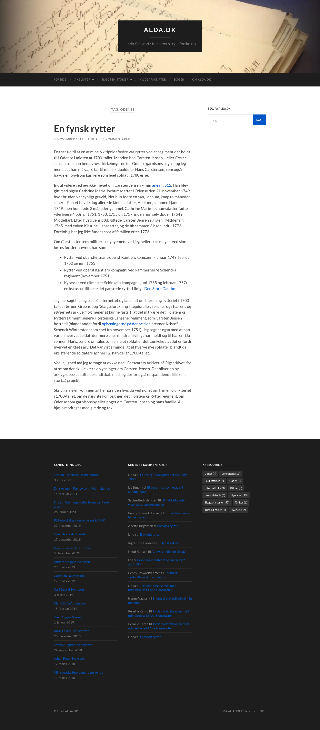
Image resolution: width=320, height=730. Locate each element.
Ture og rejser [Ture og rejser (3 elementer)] (215, 509)
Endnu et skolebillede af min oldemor (152, 575)
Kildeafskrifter (153, 79)
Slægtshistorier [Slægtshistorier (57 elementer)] (217, 502)
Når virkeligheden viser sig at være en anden (157, 502)
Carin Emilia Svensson (69, 575)
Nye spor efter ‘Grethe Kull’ (73, 548)
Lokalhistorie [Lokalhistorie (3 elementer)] (215, 495)
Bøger (179, 79)
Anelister (82, 79)
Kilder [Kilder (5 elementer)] (236, 488)
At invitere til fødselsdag (168, 551)
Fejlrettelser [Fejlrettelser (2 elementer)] (214, 480)
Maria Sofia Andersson (70, 603)
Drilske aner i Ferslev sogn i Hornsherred (82, 488)
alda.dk (160, 30)
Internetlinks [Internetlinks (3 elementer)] (215, 488)
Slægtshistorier (115, 79)
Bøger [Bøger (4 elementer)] (210, 473)
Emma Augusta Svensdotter (73, 644)
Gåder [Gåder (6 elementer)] (235, 480)
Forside (60, 79)
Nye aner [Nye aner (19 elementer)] (239, 495)
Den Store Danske (159, 288)
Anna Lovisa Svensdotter (71, 630)
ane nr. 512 (161, 185)
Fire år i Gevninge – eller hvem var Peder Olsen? (82, 504)
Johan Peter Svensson (69, 658)
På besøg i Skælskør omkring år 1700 (79, 520)
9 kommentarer (116, 139)
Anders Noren (244, 711)
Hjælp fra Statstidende (70, 534)
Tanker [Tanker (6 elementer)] (241, 502)
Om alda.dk (201, 79)
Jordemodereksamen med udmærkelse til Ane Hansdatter (152, 587)
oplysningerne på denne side (126, 323)
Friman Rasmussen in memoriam (76, 474)
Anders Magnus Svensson (72, 562)
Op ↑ (263, 711)
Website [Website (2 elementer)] (238, 509)
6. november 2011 (68, 139)
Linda (93, 139)
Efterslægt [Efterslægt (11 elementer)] (231, 473)
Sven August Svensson (69, 617)
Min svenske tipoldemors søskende (78, 672)
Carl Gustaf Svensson (69, 589)
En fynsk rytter (84, 128)
